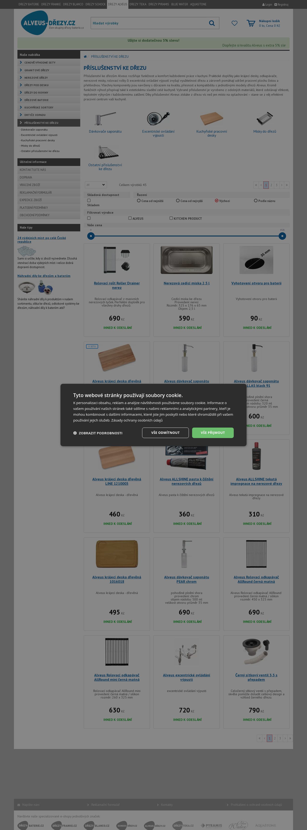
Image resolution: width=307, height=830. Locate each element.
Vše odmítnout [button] (165, 432)
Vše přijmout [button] (213, 432)
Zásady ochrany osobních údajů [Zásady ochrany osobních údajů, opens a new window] (137, 420)
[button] (98, 432)
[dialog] (153, 415)
